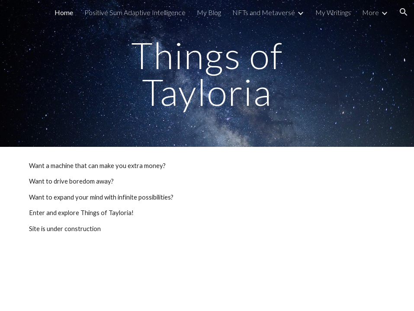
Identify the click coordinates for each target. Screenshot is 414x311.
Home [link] (64, 12)
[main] (206, 73)
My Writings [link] (333, 12)
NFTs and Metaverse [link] (263, 12)
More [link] (370, 12)
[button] (403, 12)
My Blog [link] (209, 12)
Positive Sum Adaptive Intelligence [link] (135, 12)
